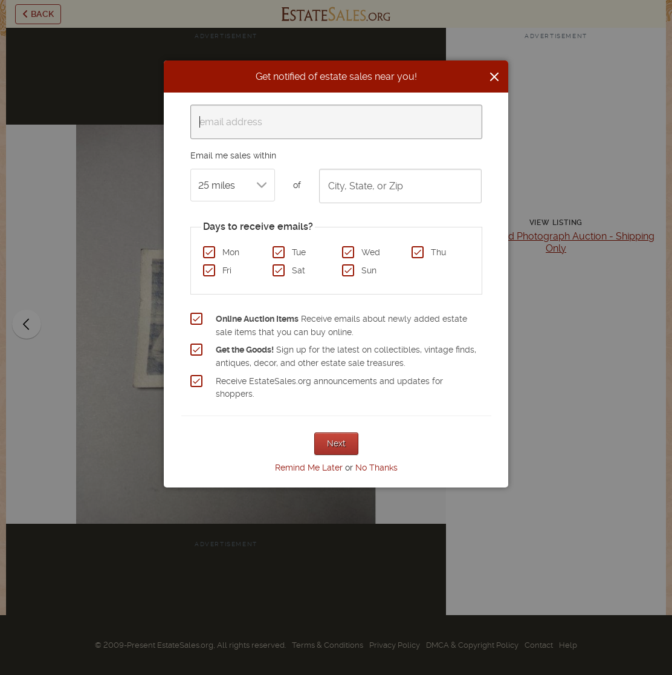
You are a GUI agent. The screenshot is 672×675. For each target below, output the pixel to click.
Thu (438, 252)
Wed (370, 252)
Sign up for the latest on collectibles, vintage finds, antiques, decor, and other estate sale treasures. (346, 356)
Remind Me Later (309, 467)
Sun (368, 270)
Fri (226, 270)
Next (336, 443)
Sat (298, 270)
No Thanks (376, 467)
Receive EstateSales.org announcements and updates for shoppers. (329, 387)
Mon (230, 252)
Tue (299, 252)
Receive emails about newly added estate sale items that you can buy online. (341, 325)
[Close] (494, 77)
